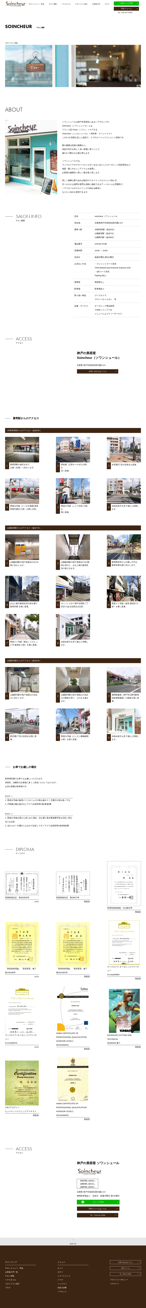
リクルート (115, 1285)
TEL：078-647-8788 (99, 1216)
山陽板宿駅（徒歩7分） (88, 1184)
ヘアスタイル (66, 5)
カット (60, 1269)
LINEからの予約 (126, 4)
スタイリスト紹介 (81, 5)
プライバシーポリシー (119, 1281)
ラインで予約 (99, 1202)
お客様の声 (96, 5)
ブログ (107, 5)
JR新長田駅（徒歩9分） (88, 1181)
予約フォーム (126, 10)
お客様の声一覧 (12, 1273)
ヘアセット (62, 1292)
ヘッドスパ (62, 1285)
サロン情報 (53, 5)
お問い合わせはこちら (99, 371)
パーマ (60, 1281)
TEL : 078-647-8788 (125, 1276)
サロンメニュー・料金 (36, 5)
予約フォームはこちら (99, 1209)
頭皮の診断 (62, 1289)
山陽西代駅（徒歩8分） (88, 1187)
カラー (60, 1273)
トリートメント (64, 1277)
